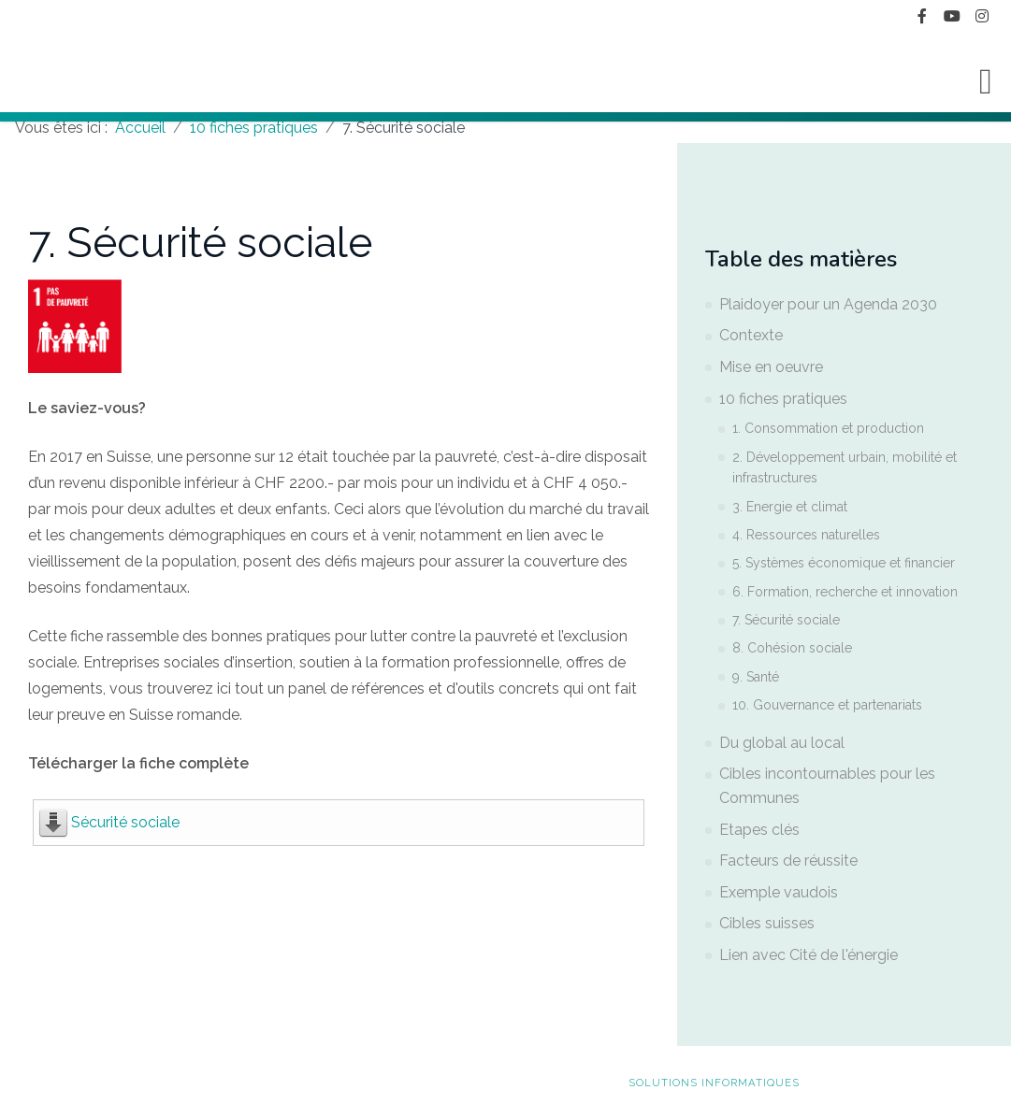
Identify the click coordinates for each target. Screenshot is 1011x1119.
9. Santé (755, 676)
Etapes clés (759, 830)
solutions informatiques (714, 1082)
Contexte (751, 335)
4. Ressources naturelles (806, 534)
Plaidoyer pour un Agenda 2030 (828, 304)
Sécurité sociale (125, 822)
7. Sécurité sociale (786, 619)
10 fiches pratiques (783, 399)
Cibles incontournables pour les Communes (827, 786)
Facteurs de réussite (788, 860)
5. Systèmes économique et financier (843, 562)
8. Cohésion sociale (792, 647)
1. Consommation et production (828, 428)
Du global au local (782, 743)
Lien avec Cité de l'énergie (808, 955)
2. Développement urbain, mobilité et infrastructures (844, 467)
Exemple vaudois (778, 892)
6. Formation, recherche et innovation (845, 591)
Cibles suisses (767, 923)
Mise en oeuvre (771, 367)
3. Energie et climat (789, 506)
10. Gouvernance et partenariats (827, 704)
